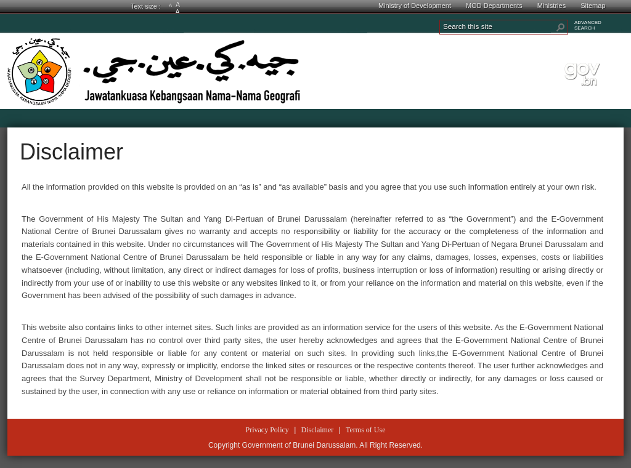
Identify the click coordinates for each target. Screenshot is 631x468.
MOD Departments (494, 5)
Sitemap (592, 5)
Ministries (551, 5)
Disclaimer (71, 151)
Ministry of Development (414, 5)
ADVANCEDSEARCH (587, 25)
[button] (561, 27)
